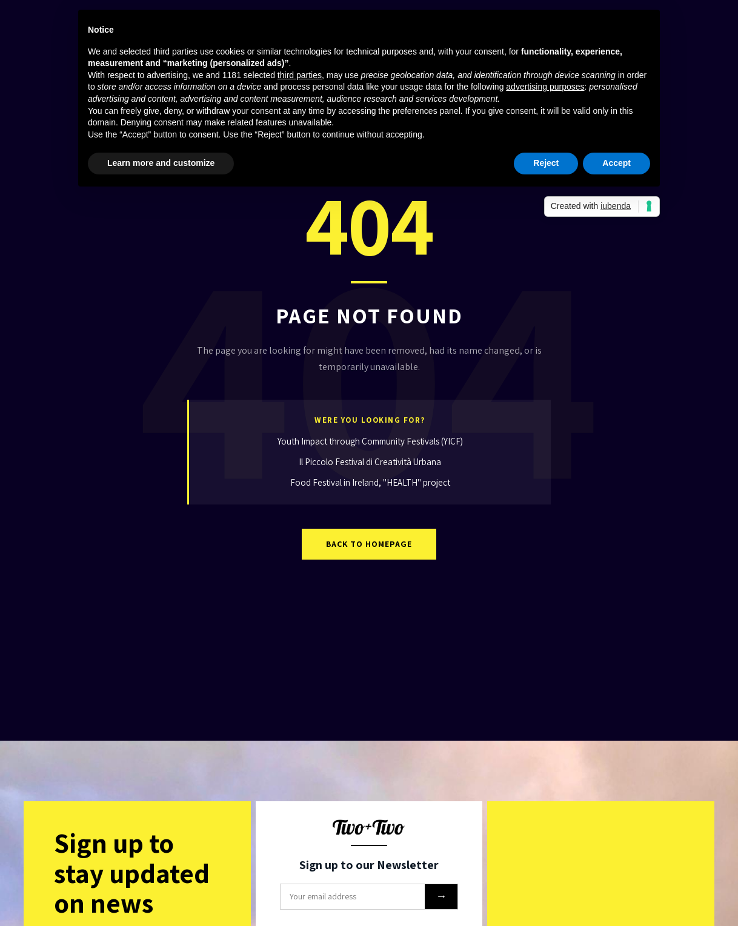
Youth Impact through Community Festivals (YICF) (370, 441)
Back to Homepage (369, 543)
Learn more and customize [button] (160, 163)
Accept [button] (616, 163)
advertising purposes (545, 86)
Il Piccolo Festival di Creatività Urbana (370, 462)
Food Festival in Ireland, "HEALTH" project (370, 482)
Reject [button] (546, 163)
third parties (300, 75)
